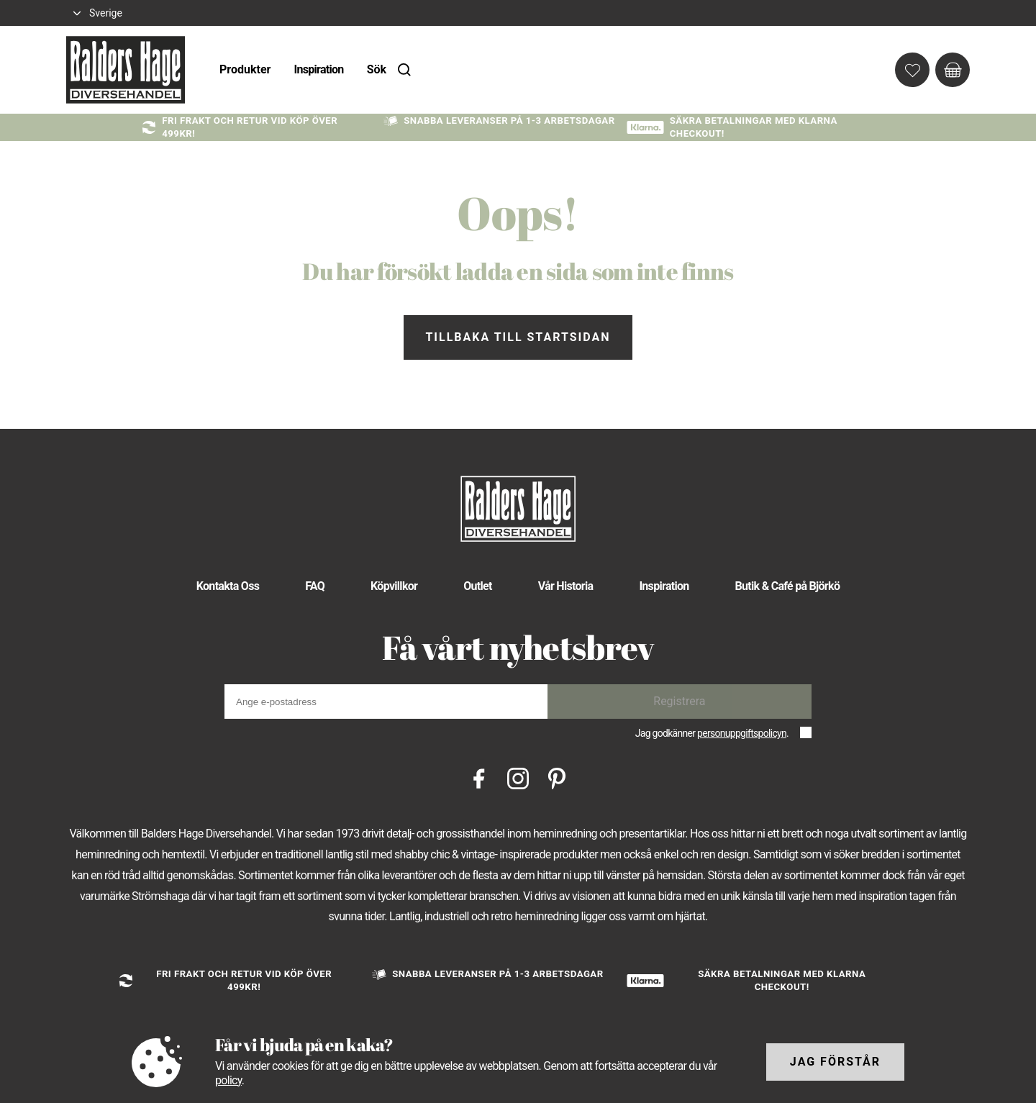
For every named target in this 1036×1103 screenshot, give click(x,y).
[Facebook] (479, 777)
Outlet (477, 586)
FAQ (314, 586)
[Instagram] (518, 777)
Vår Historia (566, 586)
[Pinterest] (557, 777)
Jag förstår (835, 1061)
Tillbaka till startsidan (517, 337)
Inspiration (318, 69)
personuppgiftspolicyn (741, 733)
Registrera (679, 701)
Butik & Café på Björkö (787, 586)
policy (228, 1080)
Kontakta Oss (227, 586)
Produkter (245, 69)
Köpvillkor (394, 586)
